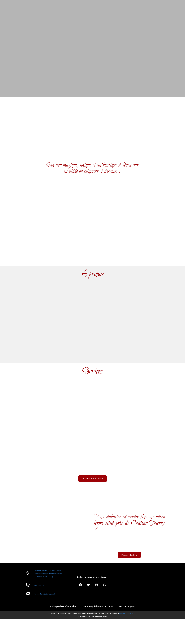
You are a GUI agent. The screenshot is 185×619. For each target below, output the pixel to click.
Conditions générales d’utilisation (97, 606)
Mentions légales (127, 606)
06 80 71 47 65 (39, 585)
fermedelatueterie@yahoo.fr (44, 594)
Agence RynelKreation (127, 613)
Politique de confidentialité (63, 606)
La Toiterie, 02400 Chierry (43, 576)
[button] (80, 585)
